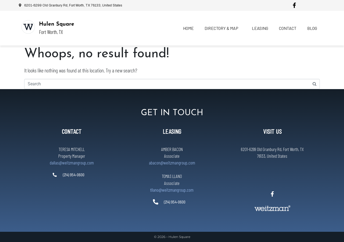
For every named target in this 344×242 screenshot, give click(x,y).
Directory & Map (221, 28)
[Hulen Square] (28, 27)
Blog (312, 28)
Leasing (260, 28)
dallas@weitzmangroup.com (72, 162)
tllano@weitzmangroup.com (172, 189)
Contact (287, 28)
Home (188, 28)
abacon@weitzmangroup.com (172, 162)
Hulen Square (56, 24)
